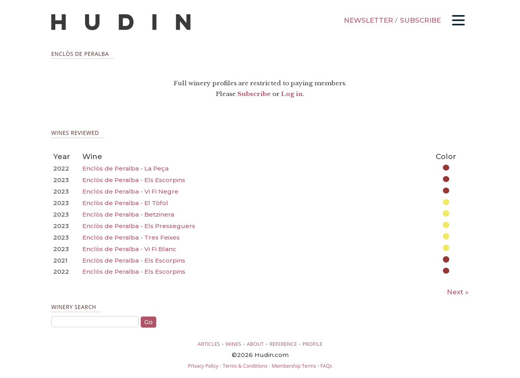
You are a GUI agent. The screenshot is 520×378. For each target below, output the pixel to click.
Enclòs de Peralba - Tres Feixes (131, 237)
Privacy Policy (203, 366)
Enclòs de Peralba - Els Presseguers (138, 226)
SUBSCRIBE (420, 20)
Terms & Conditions (245, 366)
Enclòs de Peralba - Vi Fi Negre (130, 191)
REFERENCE (283, 343)
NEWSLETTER (368, 20)
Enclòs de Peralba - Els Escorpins (133, 180)
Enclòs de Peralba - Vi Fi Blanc (129, 249)
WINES (233, 343)
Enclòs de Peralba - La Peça (125, 168)
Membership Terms (294, 366)
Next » (458, 292)
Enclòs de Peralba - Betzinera (128, 214)
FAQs (326, 366)
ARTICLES (209, 343)
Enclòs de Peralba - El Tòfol (125, 203)
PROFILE (312, 343)
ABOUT (255, 343)
